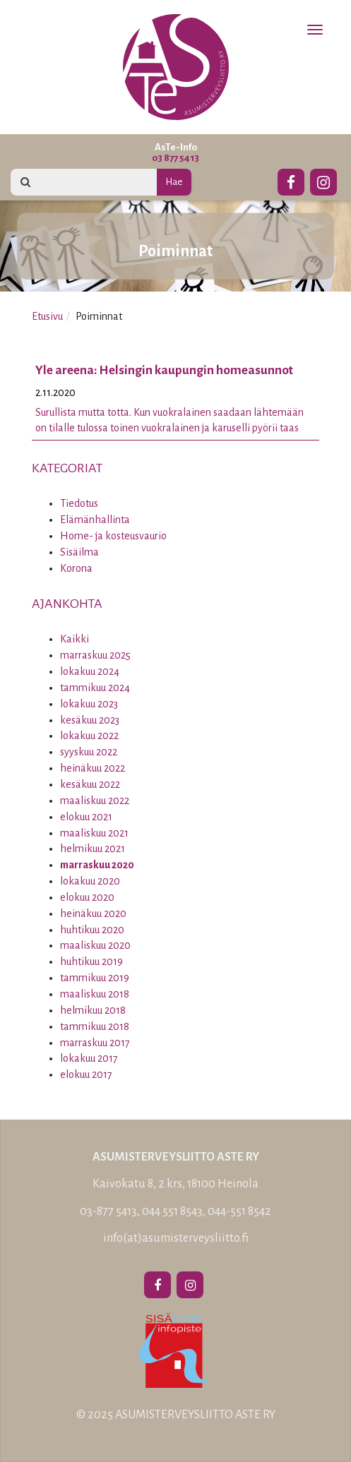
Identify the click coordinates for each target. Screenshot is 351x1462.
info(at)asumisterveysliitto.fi (176, 1238)
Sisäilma (79, 552)
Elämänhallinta (95, 519)
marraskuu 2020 (97, 864)
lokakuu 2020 (90, 881)
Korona (76, 568)
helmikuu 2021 (92, 848)
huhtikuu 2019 (91, 961)
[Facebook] (291, 180)
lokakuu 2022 (89, 735)
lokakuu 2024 (89, 671)
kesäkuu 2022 (90, 784)
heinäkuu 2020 (93, 913)
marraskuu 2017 (95, 1042)
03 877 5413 (175, 157)
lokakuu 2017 (89, 1058)
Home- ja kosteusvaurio (113, 535)
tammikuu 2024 (95, 687)
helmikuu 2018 (93, 1010)
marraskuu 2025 (95, 655)
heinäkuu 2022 (92, 768)
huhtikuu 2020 (92, 929)
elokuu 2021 (86, 816)
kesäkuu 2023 (89, 720)
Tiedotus (79, 503)
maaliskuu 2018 (94, 994)
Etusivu (47, 316)
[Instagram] (323, 180)
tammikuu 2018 (94, 1026)
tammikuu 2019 (94, 977)
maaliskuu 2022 (94, 800)
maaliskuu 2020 (95, 945)
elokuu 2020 (87, 897)
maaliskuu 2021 (94, 833)
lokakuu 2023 (89, 703)
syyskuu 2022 (88, 751)
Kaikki (74, 639)
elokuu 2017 (86, 1074)
